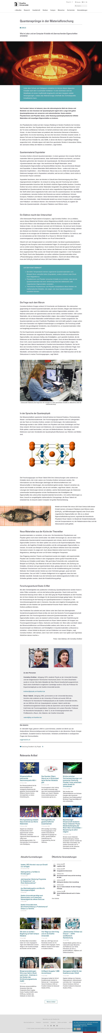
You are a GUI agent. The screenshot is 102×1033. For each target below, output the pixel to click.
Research (27, 10)
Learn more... (84, 1025)
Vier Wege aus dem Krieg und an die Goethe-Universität (50, 934)
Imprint (52, 1028)
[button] (51, 1002)
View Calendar (55, 898)
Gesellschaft (36, 10)
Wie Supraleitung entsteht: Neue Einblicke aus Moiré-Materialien (29, 822)
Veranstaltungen (82, 10)
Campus (52, 10)
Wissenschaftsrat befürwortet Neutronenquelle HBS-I (28, 778)
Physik (39, 747)
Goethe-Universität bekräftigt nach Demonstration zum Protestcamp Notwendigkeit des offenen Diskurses (32, 897)
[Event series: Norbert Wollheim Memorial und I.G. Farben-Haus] (64, 891)
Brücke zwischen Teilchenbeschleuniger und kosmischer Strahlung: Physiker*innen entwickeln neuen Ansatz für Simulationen (72, 781)
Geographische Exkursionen (64, 870)
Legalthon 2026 (61, 866)
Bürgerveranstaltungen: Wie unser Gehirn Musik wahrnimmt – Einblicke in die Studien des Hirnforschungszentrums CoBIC (28, 976)
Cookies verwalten (70, 1028)
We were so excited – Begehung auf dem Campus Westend (29, 934)
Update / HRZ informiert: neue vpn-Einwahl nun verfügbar (34, 866)
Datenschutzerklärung (60, 1028)
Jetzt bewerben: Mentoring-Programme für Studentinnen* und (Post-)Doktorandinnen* (33, 881)
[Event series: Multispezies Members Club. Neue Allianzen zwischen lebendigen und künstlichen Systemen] (64, 880)
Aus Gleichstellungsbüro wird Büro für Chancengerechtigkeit (33, 889)
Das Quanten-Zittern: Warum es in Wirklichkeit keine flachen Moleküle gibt (50, 779)
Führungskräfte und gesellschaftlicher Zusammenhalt (48, 822)
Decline (78, 1029)
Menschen (61, 10)
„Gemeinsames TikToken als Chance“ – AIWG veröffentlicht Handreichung (72, 935)
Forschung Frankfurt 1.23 (28, 747)
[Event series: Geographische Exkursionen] (63, 869)
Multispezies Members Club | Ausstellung (68, 882)
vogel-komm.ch (25, 740)
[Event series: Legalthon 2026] (63, 864)
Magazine (69, 2)
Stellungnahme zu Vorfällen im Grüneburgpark (30, 873)
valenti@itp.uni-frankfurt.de (33, 717)
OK (74, 1029)
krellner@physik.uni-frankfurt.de (34, 691)
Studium (45, 10)
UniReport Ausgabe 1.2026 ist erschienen (50, 972)
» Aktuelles (18, 10)
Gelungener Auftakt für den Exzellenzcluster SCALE (72, 972)
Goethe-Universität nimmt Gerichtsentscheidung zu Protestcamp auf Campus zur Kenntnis (34, 907)
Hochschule (71, 10)
